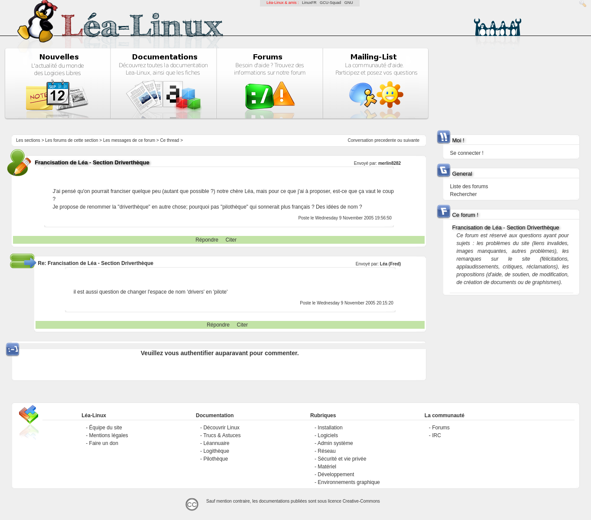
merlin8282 (389, 163)
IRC (436, 435)
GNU (348, 2)
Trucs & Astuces (221, 435)
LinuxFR (309, 2)
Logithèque (216, 451)
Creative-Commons (361, 501)
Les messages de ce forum (129, 140)
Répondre (206, 240)
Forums (441, 428)
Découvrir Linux (221, 428)
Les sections (28, 140)
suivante (411, 140)
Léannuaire (216, 443)
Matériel (327, 467)
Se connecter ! (466, 153)
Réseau (326, 451)
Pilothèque (215, 459)
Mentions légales (108, 435)
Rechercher (463, 194)
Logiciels (328, 435)
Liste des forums (469, 186)
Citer (231, 240)
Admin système (335, 443)
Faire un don (103, 443)
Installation (330, 428)
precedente (385, 140)
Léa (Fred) (390, 264)
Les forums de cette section (71, 140)
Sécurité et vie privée (342, 459)
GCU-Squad (330, 2)
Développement (336, 474)
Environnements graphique (349, 482)
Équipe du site (105, 428)
